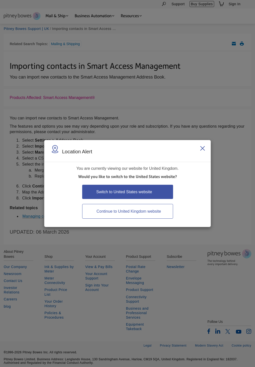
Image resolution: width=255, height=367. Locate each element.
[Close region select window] (202, 148)
